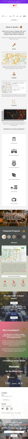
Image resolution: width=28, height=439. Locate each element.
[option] (14, 55)
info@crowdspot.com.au (6, 396)
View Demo (14, 302)
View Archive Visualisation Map (14, 276)
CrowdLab (14, 412)
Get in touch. (18, 2)
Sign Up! (14, 435)
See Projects (14, 19)
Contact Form (5, 399)
